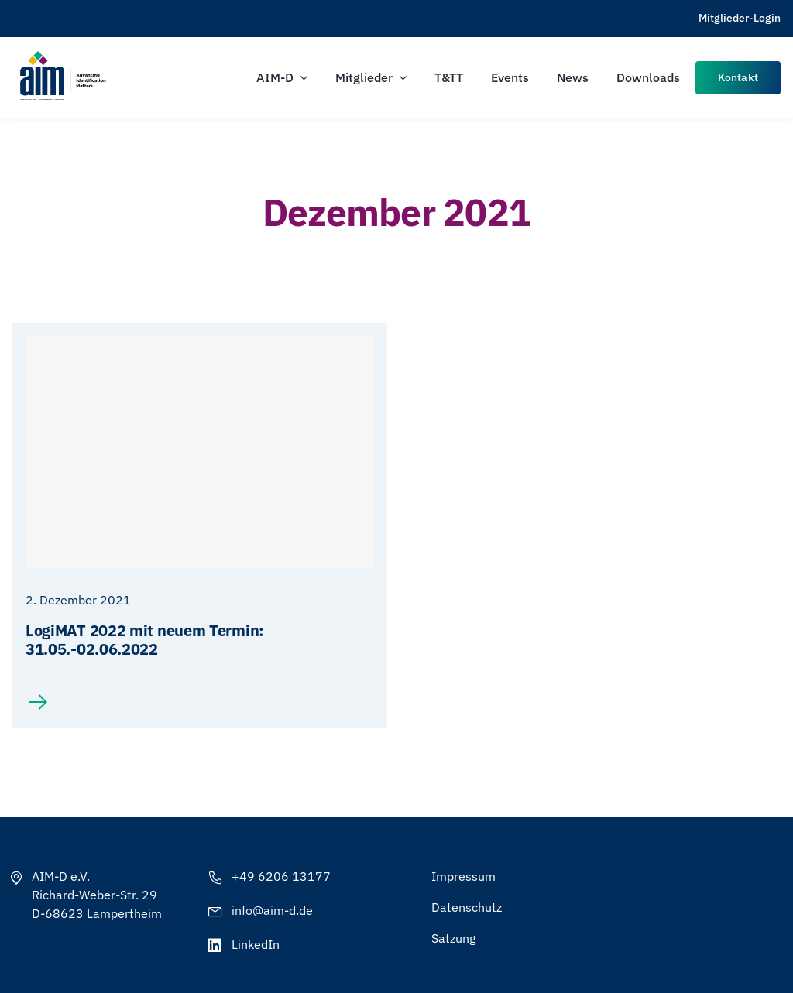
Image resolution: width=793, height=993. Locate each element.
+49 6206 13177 (281, 876)
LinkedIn (256, 944)
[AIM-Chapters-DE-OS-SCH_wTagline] (62, 56)
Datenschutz (466, 907)
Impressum (463, 876)
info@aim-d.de (272, 910)
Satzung (453, 938)
